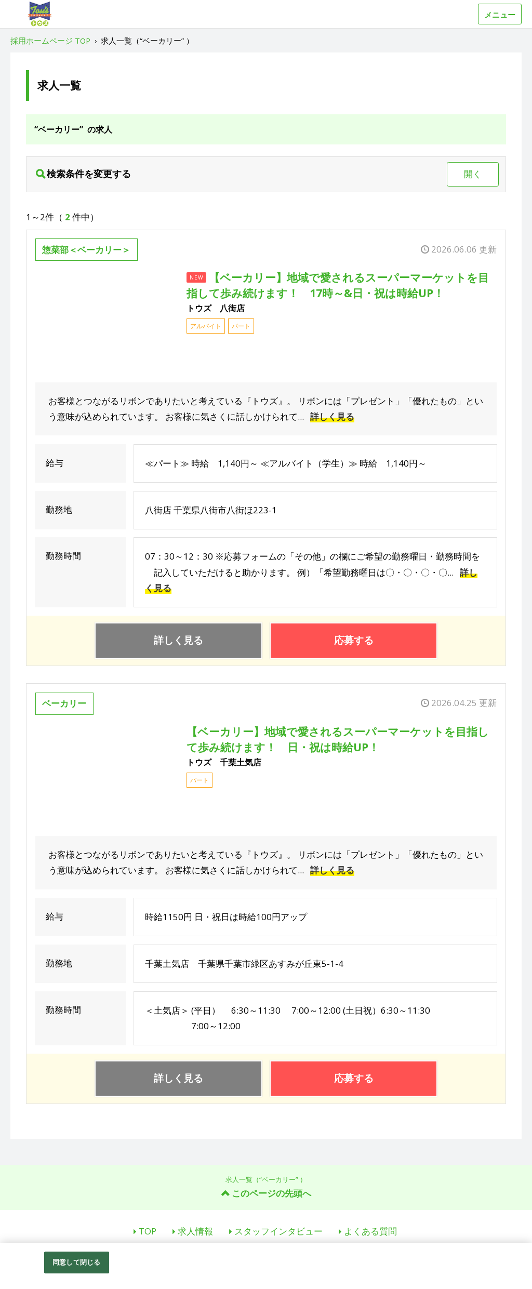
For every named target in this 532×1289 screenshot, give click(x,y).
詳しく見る (332, 416)
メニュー (499, 14)
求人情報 (195, 1231)
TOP (147, 1231)
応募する (354, 640)
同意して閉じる (76, 1262)
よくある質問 (370, 1231)
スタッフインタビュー (278, 1231)
